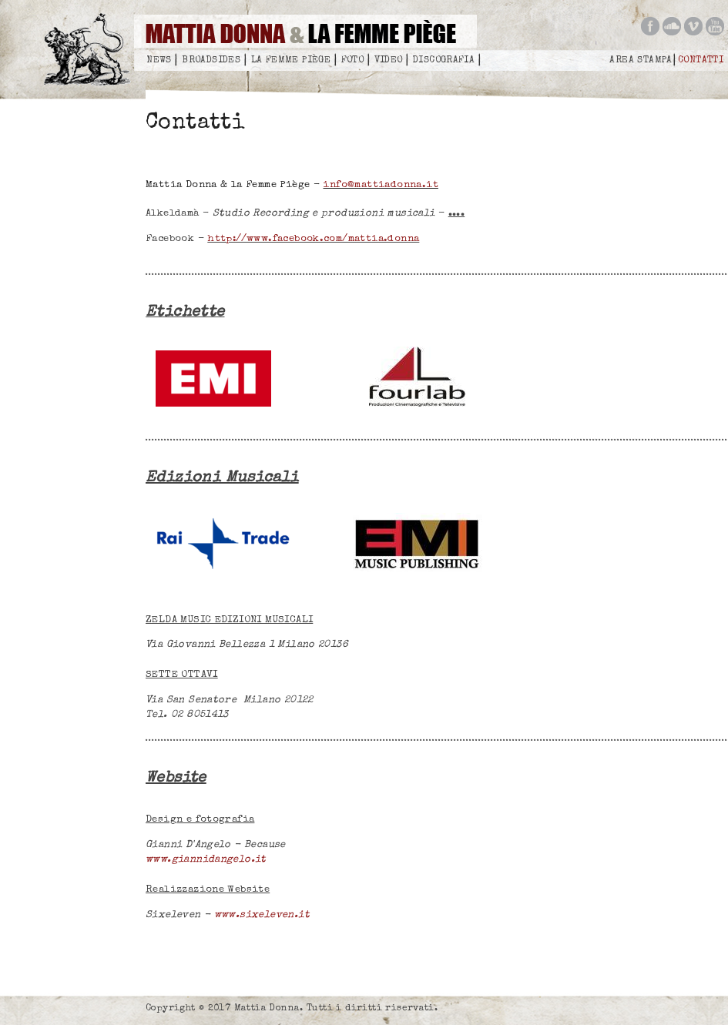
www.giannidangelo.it (206, 860)
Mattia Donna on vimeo (693, 26)
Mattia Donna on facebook (650, 26)
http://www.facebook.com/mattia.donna (313, 239)
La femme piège (290, 60)
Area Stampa (640, 60)
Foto (352, 60)
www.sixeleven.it (262, 915)
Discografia (444, 60)
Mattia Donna (91, 53)
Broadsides (211, 60)
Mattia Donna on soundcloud (672, 26)
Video (388, 60)
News (159, 60)
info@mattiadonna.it (380, 185)
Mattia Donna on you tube (715, 26)
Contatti (700, 60)
